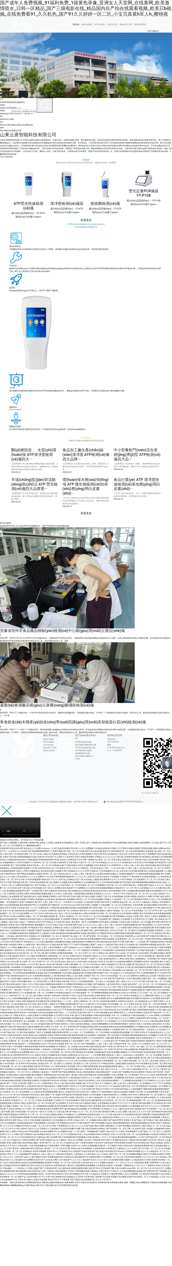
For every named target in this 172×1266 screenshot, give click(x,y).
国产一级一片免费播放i (157, 978)
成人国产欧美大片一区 (122, 1046)
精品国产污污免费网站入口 (78, 888)
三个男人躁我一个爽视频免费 (85, 1131)
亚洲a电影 (7, 1168)
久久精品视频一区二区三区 (109, 905)
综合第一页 (42, 1174)
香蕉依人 (92, 1080)
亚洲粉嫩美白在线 (83, 1137)
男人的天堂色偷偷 (21, 1095)
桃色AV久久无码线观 (151, 998)
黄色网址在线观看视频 (78, 908)
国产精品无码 (10, 1027)
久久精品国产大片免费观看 (69, 970)
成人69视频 (78, 1140)
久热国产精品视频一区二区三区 (76, 964)
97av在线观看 (18, 1078)
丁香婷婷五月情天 (33, 922)
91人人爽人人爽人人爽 (78, 874)
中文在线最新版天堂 (90, 882)
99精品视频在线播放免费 (40, 894)
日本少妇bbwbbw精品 (119, 1089)
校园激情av (4, 868)
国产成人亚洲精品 (66, 879)
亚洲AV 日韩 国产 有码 (46, 995)
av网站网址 (109, 1126)
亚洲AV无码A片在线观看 (80, 956)
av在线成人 (88, 879)
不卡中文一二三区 (117, 1069)
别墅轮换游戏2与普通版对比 (83, 942)
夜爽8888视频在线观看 (152, 987)
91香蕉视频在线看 (81, 1171)
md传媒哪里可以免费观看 (21, 967)
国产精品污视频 (88, 896)
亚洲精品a (27, 1151)
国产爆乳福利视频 (142, 1103)
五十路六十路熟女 (96, 953)
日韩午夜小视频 (24, 1179)
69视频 (131, 1092)
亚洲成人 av (163, 1001)
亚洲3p (138, 854)
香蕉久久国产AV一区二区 (83, 862)
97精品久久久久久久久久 (105, 857)
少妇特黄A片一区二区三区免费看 (147, 1055)
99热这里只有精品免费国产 (99, 1075)
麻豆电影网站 (21, 1171)
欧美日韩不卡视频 (87, 1092)
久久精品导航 (66, 894)
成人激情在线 (64, 1168)
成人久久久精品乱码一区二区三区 (155, 1151)
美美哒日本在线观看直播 (143, 928)
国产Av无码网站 (59, 1103)
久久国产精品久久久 (92, 1154)
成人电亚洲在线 (18, 911)
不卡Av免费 (36, 1029)
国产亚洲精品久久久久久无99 (76, 871)
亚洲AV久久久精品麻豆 (49, 1129)
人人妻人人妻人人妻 (133, 868)
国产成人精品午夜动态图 (102, 1151)
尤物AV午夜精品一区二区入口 (118, 911)
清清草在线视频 (39, 1151)
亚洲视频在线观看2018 (16, 891)
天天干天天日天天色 (34, 987)
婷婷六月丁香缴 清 (12, 1015)
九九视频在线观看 (132, 1058)
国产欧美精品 (144, 857)
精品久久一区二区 (154, 1126)
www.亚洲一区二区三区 (137, 1168)
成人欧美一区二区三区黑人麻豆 (108, 860)
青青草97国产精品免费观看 (63, 1072)
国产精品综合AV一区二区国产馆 (102, 1049)
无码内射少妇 (58, 1097)
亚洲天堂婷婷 (151, 1160)
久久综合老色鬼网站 (96, 911)
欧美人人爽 (145, 1066)
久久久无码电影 (109, 1021)
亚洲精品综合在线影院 (80, 891)
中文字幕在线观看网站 (47, 970)
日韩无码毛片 (73, 854)
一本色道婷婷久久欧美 (14, 902)
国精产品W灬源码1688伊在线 (96, 930)
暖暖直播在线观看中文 (55, 984)
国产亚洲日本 (17, 942)
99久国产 (150, 970)
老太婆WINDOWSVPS (19, 1055)
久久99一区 (164, 1177)
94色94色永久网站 (97, 964)
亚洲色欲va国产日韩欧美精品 (64, 865)
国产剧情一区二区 (104, 913)
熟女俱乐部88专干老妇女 (141, 1072)
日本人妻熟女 (35, 1055)
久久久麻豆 (120, 1131)
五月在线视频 (57, 1120)
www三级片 (151, 1078)
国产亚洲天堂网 (73, 896)
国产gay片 (24, 1157)
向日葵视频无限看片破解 (119, 1160)
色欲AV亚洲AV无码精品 (95, 1129)
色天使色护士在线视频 (109, 877)
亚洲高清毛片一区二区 (123, 888)
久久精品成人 (145, 902)
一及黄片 (75, 1001)
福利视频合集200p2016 (50, 959)
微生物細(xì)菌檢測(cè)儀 (85, 745)
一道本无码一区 (18, 990)
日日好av (46, 1114)
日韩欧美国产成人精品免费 (90, 851)
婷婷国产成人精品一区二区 (74, 936)
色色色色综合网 (47, 871)
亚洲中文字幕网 (57, 930)
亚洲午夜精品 (28, 1035)
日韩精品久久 (96, 950)
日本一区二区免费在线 (120, 1015)
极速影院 (8, 950)
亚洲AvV (3, 1154)
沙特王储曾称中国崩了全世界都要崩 (94, 1103)
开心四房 (58, 857)
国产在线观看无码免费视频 (148, 1117)
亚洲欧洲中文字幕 (64, 862)
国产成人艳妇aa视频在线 (127, 1049)
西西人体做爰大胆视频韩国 (152, 1129)
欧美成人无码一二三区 (106, 868)
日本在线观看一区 (10, 1063)
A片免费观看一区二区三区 (112, 1157)
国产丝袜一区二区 (70, 851)
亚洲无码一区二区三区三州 (117, 1100)
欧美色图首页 (136, 998)
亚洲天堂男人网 (77, 1163)
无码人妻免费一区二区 (121, 1075)
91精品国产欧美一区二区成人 (125, 1044)
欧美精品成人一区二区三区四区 (105, 947)
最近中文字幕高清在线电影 (55, 854)
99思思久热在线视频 (82, 1179)
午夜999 (98, 1021)
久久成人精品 (160, 1010)
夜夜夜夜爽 (93, 1066)
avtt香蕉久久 (153, 1097)
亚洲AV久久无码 (67, 1024)
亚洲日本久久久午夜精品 (57, 1151)
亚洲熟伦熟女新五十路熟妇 (124, 1140)
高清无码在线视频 (45, 1012)
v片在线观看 (12, 1052)
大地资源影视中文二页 (60, 1049)
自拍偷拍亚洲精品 (43, 1010)
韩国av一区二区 (32, 916)
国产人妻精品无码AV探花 (25, 919)
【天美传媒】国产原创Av (156, 959)
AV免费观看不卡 (132, 1131)
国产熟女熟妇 (125, 882)
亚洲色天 (105, 1174)
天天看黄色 (100, 1165)
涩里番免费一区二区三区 (51, 936)
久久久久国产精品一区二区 (66, 885)
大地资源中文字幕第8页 (97, 990)
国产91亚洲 (107, 1046)
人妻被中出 (53, 1004)
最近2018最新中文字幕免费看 (127, 1106)
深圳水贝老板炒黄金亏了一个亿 (148, 1038)
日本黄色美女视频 (17, 899)
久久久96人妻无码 (10, 1148)
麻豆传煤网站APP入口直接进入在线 (40, 933)
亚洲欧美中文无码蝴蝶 (159, 1027)
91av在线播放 (89, 1134)
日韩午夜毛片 (104, 1171)
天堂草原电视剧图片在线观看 (141, 851)
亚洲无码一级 (40, 1148)
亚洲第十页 (128, 1120)
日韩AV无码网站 (28, 1140)
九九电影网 (65, 919)
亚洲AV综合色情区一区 (127, 1001)
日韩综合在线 (62, 874)
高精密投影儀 (103, 1182)
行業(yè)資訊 (112, 24)
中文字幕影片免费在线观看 (128, 848)
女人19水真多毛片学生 (61, 868)
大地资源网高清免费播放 (84, 1165)
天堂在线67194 (52, 1123)
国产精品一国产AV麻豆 (143, 1120)
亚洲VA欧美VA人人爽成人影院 (116, 959)
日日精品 (104, 936)
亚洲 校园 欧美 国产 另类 (22, 882)
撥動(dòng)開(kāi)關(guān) (53, 1182)
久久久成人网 (45, 1097)
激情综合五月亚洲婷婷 (121, 913)
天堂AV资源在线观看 (132, 1157)
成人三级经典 (85, 1069)
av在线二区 (124, 953)
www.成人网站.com (54, 1160)
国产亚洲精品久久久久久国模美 (77, 947)
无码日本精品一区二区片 (10, 1024)
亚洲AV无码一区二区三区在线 (38, 1103)
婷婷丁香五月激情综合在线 (50, 891)
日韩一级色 (120, 981)
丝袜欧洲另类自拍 (60, 967)
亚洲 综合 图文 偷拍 (100, 1069)
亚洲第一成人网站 (159, 1063)
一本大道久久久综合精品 (104, 981)
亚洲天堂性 (82, 1012)
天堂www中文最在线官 (103, 1143)
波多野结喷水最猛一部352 (34, 1143)
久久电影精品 (153, 1177)
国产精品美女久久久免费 (30, 848)
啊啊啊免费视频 (101, 993)
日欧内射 (79, 1024)
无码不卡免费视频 (85, 865)
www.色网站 (154, 1015)
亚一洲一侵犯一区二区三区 (144, 1046)
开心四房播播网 (91, 922)
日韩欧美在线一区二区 (147, 1095)
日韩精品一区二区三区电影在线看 (36, 1024)
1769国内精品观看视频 (58, 908)
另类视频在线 (41, 1109)
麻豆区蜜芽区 (37, 1075)
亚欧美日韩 (83, 1080)
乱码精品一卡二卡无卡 (115, 1163)
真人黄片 (58, 913)
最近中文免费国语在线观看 (142, 930)
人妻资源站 (78, 1154)
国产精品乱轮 (23, 1058)
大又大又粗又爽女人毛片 (93, 1010)
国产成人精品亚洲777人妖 (56, 1069)
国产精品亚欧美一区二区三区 (144, 964)
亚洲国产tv (27, 862)
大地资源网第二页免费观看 (112, 1078)
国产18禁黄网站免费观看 (145, 945)
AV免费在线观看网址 (79, 1049)
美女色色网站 (89, 1035)
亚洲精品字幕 (43, 1001)
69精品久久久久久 (99, 956)
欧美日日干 (40, 1160)
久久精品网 (114, 1029)
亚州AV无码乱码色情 (27, 1063)
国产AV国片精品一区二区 (99, 908)
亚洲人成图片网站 (14, 1143)
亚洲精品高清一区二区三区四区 (42, 939)
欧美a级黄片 (74, 1100)
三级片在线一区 (9, 854)
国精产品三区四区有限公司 (29, 1177)
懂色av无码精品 (103, 1134)
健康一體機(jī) (130, 1182)
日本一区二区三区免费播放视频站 (128, 1154)
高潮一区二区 (126, 1029)
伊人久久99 (119, 879)
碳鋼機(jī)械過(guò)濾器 (20, 1185)
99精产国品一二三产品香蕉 (65, 1012)
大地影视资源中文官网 (102, 1148)
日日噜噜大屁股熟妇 (34, 899)
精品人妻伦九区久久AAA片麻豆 (74, 961)
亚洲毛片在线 (134, 1024)
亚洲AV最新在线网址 (30, 1080)
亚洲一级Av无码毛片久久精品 (43, 945)
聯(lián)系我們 (140, 24)
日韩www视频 (25, 1075)
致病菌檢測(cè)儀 (82, 753)
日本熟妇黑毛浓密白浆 (49, 1080)
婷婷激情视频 (149, 1052)
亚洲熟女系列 (60, 888)
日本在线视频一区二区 (116, 1004)
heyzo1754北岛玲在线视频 (52, 1044)
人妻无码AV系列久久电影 (116, 984)
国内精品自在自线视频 (65, 899)
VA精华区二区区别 (88, 868)
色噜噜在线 (60, 1177)
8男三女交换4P (134, 1129)
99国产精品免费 (146, 950)
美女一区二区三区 (114, 995)
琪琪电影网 (77, 1095)
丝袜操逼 (130, 1063)
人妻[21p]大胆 (123, 1109)
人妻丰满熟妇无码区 (38, 1157)
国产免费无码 (148, 1171)
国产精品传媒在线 (104, 942)
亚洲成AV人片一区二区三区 (148, 879)
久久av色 (56, 894)
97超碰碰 (73, 967)
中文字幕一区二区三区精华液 (63, 1027)
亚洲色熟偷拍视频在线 (140, 1123)
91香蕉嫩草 (125, 1035)
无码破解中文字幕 (155, 1035)
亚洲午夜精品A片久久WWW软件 (107, 865)
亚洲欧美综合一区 (67, 1007)
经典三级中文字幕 (39, 1004)
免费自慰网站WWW (60, 1032)
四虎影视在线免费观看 (25, 973)
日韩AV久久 (76, 1146)
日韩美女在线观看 (119, 1092)
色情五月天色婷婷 (126, 945)
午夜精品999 (140, 1018)
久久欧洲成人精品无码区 (151, 1024)
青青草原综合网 (42, 950)
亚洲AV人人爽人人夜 (113, 1083)
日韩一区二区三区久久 (160, 1044)
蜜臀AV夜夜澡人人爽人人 (112, 1055)
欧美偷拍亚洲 (19, 987)
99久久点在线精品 (141, 888)
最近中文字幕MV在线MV (153, 1154)
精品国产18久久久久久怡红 (143, 1075)
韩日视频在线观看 (47, 916)
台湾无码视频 (35, 888)
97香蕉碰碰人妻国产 (87, 945)
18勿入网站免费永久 (162, 1120)
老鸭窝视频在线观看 (145, 1010)
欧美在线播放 (39, 882)
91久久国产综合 (48, 1177)
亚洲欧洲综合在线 (50, 1058)
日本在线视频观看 (33, 879)
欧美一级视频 (25, 1018)
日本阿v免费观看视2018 (20, 1029)
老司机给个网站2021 (68, 1080)
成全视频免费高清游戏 (117, 990)
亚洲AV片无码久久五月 (71, 1086)
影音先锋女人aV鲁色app (135, 1078)
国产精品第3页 (160, 862)
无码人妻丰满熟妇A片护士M (76, 1174)
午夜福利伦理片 (51, 1168)
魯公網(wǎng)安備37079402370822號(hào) (123, 802)
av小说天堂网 (139, 936)
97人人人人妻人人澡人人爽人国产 (133, 1007)
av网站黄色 (72, 1055)
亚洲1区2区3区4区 (41, 1066)
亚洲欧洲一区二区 (16, 1041)
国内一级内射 (71, 1075)
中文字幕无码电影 (135, 1052)
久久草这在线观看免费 (56, 1038)
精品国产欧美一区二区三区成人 (30, 854)
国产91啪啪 (120, 1041)
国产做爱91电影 (149, 990)
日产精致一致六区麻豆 (155, 919)
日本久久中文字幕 (118, 1134)
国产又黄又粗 (23, 888)
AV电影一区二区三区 (13, 1151)
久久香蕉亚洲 (162, 877)
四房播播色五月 (32, 1097)
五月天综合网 (122, 1010)
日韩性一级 (30, 1109)
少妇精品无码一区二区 (46, 1063)
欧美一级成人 (19, 922)
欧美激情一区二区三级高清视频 (57, 1018)
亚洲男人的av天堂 (106, 1131)
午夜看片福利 (126, 928)
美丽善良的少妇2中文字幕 (71, 1123)
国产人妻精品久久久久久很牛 (125, 1148)
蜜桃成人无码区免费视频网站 (96, 1024)
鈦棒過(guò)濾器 (117, 1182)
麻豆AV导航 (154, 1007)
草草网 (126, 896)
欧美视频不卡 (58, 947)
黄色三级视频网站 (137, 959)
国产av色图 (69, 1097)
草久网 (112, 916)
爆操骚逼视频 (135, 1100)
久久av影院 (35, 1092)
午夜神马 (69, 1165)
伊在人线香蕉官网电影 (24, 925)
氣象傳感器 (69, 1182)
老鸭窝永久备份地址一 (41, 1072)
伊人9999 (68, 1120)
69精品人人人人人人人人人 (124, 1117)
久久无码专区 (68, 857)
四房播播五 (61, 950)
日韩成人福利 (107, 1154)
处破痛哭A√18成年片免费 (156, 1041)
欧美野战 (9, 1069)
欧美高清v (22, 1012)
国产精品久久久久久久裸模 (122, 1018)
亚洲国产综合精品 (42, 930)
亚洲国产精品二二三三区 (60, 1001)
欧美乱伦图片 (102, 1120)
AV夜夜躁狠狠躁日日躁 (26, 857)
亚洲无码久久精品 (138, 1126)
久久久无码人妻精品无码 (102, 1117)
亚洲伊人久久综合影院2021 (93, 1038)
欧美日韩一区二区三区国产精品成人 (121, 885)
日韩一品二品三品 (149, 1100)
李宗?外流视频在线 (143, 1063)
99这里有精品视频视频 (27, 1174)
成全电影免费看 (150, 905)
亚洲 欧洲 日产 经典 (130, 860)
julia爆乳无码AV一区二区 (45, 874)
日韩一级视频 (88, 860)
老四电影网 (49, 1041)
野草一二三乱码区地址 (104, 1041)
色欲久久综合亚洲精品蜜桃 (48, 919)
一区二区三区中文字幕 (46, 1126)
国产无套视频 (161, 1171)
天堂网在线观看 (83, 1007)
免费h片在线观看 (99, 998)
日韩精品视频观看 (115, 956)
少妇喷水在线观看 (39, 1179)
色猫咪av (94, 1171)
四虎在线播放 (160, 928)
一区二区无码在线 (116, 936)
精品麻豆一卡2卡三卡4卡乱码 (104, 1137)
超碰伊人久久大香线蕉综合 (124, 973)
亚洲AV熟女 (127, 905)
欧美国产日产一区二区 (100, 1018)
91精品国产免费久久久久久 (29, 1083)
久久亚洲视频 (26, 993)
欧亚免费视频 (23, 1052)
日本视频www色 (142, 1027)
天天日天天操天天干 (156, 1168)
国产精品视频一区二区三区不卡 (95, 1086)
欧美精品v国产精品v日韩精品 (150, 1143)
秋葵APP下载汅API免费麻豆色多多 (97, 1123)
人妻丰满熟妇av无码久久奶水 (87, 1058)
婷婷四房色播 (77, 1035)
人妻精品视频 (120, 1063)
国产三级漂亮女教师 (84, 1143)
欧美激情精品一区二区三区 (127, 939)
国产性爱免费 (144, 1114)
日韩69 (3, 1046)
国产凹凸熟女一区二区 (44, 885)
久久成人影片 (164, 1163)
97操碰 (41, 1069)
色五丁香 (79, 879)
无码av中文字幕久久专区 (91, 970)
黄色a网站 (20, 1038)
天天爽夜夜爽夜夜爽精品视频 (147, 874)
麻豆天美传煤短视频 (158, 1146)
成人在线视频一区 (31, 1021)
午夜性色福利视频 (30, 1046)
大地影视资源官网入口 (110, 1095)
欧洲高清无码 (59, 978)
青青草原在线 (110, 1010)
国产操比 (132, 1010)
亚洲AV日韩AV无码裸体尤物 (59, 1035)
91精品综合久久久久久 (82, 987)
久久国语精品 (74, 928)
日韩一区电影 (145, 939)
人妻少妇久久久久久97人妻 (138, 1112)
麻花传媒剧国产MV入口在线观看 (33, 905)
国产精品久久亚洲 (28, 1126)
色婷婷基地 (120, 950)
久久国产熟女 (162, 1078)
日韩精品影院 (32, 860)
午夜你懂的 (32, 1012)
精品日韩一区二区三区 (129, 902)
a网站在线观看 (89, 913)
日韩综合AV (69, 1157)
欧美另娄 (66, 981)
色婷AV (53, 950)
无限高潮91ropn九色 (74, 930)
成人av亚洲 (151, 976)
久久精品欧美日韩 (32, 1086)
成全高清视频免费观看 (107, 1066)
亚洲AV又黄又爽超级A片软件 (80, 1106)
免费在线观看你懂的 (79, 1168)
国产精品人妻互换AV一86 (73, 922)
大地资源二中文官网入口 (35, 1078)
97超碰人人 (108, 899)
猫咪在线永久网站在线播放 (28, 1027)
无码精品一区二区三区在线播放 (16, 1092)
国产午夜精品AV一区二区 (99, 1097)
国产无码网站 (50, 953)
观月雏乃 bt (51, 1117)
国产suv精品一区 (73, 998)
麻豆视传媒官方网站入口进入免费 (68, 976)
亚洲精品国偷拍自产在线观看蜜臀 (31, 1123)
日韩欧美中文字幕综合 (31, 978)
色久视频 (6, 1106)
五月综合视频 (100, 1004)
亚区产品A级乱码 (110, 854)
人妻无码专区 (19, 950)
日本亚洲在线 (141, 1086)
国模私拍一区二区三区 (144, 933)
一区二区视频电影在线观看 (42, 1106)
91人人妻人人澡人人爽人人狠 (105, 925)
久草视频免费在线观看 (135, 891)
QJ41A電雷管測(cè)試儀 (67, 1185)
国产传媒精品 (99, 984)
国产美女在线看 (87, 995)
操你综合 (89, 1163)
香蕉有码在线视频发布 (48, 1046)
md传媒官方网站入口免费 (19, 945)
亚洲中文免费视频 (89, 1146)
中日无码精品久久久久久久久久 (108, 862)
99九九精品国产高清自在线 (79, 1151)
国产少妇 (163, 911)
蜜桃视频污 (39, 925)
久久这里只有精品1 (157, 894)
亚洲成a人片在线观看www (114, 970)
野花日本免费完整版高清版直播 (120, 933)
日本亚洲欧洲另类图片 (118, 1024)
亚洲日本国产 (156, 1123)
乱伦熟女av (86, 998)
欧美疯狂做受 (32, 1089)
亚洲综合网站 (12, 1075)
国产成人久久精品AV (85, 1004)
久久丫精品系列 (57, 1154)
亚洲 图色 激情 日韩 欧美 (103, 1106)
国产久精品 (45, 1027)
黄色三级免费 (96, 1177)
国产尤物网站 (114, 919)
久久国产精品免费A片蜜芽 (136, 978)
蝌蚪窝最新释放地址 (138, 1035)
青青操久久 (20, 1109)
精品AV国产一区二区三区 (138, 984)
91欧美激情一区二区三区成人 (102, 967)
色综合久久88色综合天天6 (71, 860)
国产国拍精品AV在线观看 (82, 1052)
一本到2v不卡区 (118, 894)
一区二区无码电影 (102, 1032)
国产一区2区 (12, 1083)
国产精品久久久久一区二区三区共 (83, 1112)
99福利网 (129, 936)
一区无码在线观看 (158, 1004)
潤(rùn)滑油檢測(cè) (18, 1182)
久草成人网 (97, 854)
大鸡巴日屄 (122, 854)
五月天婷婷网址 (94, 1109)
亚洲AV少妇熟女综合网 (16, 1089)
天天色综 (125, 987)
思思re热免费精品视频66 (116, 1052)
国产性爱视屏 (152, 942)
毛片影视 (106, 1177)
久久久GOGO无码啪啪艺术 (128, 1021)
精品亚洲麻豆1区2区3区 (146, 1140)
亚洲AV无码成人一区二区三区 (38, 865)
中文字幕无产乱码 (61, 1015)
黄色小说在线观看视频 (9, 905)
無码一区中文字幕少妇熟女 (34, 984)
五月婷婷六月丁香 (60, 1100)
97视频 (17, 1126)
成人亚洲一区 (144, 1004)
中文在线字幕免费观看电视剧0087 (60, 877)
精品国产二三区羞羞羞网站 (29, 1044)
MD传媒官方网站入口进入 (145, 899)
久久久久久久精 (146, 1021)
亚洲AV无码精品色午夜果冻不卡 (16, 1114)
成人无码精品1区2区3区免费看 (13, 1165)
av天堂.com (83, 1055)
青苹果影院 (66, 1095)
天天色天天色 (72, 1103)
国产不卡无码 (93, 1012)
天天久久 (75, 868)
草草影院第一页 (132, 950)
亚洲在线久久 (29, 942)
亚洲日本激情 (19, 964)
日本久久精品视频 (133, 1069)
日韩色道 (21, 908)
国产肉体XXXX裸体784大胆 (65, 848)
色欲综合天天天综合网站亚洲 (125, 1114)
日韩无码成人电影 (36, 1095)
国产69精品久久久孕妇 (52, 922)
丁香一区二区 (36, 1114)
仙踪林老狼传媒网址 (108, 1001)
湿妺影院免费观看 (141, 1146)
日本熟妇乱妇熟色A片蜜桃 (105, 848)
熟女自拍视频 (97, 899)
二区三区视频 (145, 922)
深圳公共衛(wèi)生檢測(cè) (86, 1182)
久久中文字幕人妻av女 (35, 964)
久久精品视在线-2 (137, 1160)
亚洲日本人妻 (35, 1058)
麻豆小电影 (37, 896)
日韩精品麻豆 (53, 1146)
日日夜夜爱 (125, 919)
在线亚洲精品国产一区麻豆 (106, 1072)
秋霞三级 (66, 891)
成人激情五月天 (112, 953)
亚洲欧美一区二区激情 (68, 1046)
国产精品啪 (57, 964)
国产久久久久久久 (134, 908)
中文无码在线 (157, 1103)
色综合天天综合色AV (44, 1165)
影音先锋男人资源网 (89, 905)
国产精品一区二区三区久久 (151, 1131)
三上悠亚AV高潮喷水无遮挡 (137, 1012)
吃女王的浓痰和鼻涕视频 (107, 1080)
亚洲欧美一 (102, 1146)
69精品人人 (23, 939)
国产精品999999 (116, 1120)
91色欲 (106, 1089)
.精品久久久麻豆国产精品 (107, 945)
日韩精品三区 (34, 936)
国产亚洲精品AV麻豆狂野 (86, 1027)
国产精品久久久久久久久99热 (53, 998)
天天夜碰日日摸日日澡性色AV (120, 1146)
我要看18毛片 (119, 1012)
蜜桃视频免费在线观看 (9, 1018)
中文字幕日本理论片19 (140, 1032)
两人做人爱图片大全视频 (56, 882)
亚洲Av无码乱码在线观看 (35, 1038)
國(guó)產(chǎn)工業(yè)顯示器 (44, 1185)
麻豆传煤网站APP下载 (57, 1109)
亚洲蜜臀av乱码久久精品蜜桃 (146, 961)
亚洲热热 (163, 1134)
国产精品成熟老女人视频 (51, 1086)
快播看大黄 (80, 1083)
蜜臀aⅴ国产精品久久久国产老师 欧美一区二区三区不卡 (65, 1029)
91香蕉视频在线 (68, 1137)
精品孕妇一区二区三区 (123, 899)
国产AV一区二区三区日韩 (49, 961)
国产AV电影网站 (74, 1038)
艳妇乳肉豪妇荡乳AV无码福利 (158, 865)
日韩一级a (143, 916)
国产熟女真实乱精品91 (12, 984)
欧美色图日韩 (18, 1086)
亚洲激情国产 (108, 950)
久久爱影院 (114, 902)
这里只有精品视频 (17, 1112)
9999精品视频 (146, 848)
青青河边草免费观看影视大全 (93, 1100)
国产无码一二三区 (85, 978)
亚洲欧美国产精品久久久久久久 (151, 885)
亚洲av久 (161, 1095)
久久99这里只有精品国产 (149, 1174)
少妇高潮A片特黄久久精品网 (22, 930)
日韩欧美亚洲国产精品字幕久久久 (22, 970)
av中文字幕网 (83, 967)
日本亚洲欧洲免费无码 (137, 871)
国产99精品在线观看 (25, 874)
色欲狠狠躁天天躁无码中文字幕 (59, 1078)
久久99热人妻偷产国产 (34, 1168)
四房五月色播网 (48, 1055)
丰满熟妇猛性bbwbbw (16, 860)
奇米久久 (11, 1154)
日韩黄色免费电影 (158, 1114)
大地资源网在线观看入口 (42, 976)
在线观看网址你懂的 (62, 942)
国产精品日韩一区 (153, 1137)
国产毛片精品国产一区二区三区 (156, 1109)
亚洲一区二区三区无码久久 (31, 1007)
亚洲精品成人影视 (60, 928)
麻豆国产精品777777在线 (67, 945)
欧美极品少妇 (71, 978)
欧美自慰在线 (96, 891)
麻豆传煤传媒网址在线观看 (15, 928)
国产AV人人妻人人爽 (43, 902)
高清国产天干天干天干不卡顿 (122, 1103)
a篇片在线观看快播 (66, 1058)
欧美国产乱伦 (131, 1143)
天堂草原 (134, 922)
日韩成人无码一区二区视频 (84, 1120)
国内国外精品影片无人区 (21, 976)
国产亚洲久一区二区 (132, 956)
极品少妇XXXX (160, 970)
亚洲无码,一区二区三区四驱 (44, 862)
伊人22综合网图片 (76, 1041)
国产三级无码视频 (17, 865)
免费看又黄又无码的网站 (142, 913)
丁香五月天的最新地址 (72, 913)
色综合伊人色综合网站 (139, 953)
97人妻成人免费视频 (157, 916)
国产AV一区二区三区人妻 (33, 953)
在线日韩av (49, 913)
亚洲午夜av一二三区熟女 (135, 942)
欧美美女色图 (10, 1120)
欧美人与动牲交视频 (29, 1015)
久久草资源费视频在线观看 (131, 1171)
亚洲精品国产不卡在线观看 (96, 919)
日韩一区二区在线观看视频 (137, 1134)
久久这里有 (42, 911)
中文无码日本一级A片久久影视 (39, 1112)
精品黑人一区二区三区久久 (19, 1072)
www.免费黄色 (29, 1160)
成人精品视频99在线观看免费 (143, 967)
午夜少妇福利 (120, 1168)
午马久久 (57, 902)
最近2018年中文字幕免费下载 (101, 1168)
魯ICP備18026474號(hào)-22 (85, 802)
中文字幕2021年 (138, 919)
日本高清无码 (21, 877)
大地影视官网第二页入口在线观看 (124, 1174)
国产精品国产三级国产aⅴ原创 (90, 959)
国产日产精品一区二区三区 (149, 1148)
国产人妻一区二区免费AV (43, 993)
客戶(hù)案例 (99, 24)
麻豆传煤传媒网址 (27, 1032)
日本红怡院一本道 (25, 1146)
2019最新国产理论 (35, 928)
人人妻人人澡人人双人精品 (133, 865)
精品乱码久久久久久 (49, 879)
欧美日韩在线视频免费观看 (101, 888)
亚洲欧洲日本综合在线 (9, 848)
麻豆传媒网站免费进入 (109, 874)
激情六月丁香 (82, 1063)
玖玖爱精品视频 (20, 1069)
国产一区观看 (32, 891)
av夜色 (5, 857)
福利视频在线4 (106, 1012)
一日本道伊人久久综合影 (17, 851)
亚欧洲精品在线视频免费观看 (67, 933)
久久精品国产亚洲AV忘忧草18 (96, 902)
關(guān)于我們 (126, 24)
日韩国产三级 (101, 896)
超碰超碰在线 (78, 973)
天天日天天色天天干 (94, 1083)
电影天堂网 (99, 1126)
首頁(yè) (75, 24)
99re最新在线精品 (157, 953)
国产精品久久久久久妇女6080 (78, 1089)
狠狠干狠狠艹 (12, 1049)
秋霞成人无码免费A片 (161, 902)
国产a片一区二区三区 (35, 990)
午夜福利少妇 (162, 976)
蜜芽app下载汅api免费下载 (49, 1137)
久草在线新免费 (69, 925)
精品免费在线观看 (161, 1021)
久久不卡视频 (99, 1163)
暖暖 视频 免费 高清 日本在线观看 (120, 1038)
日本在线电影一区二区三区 (118, 976)
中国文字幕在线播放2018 (26, 1001)
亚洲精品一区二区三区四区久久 (79, 916)
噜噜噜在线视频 (61, 1041)
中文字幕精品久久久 (151, 1080)
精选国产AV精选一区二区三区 (57, 1163)
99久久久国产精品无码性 (64, 1083)
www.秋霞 (165, 1174)
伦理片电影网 (85, 854)
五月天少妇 (159, 1049)
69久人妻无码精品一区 (132, 1083)
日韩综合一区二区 (82, 899)
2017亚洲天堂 (118, 978)
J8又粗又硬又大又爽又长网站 (48, 981)
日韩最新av (29, 902)
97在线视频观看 (55, 973)
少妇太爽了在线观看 (91, 1140)
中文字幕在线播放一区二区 (82, 993)
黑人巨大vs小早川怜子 (101, 1179)
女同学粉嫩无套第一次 (25, 981)
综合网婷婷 (165, 1015)
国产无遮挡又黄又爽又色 (156, 936)
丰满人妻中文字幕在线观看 (81, 1015)
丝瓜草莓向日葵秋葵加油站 (89, 1061)
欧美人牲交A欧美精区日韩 (114, 891)
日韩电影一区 (130, 879)
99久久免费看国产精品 (151, 854)
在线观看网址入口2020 (12, 862)
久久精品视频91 (136, 1089)
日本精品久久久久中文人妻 (66, 1061)
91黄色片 (115, 1171)
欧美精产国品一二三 (111, 928)
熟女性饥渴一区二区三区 (153, 868)
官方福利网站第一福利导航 (152, 956)
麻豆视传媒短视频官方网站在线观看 (99, 939)
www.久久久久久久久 (54, 990)
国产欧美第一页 (92, 936)
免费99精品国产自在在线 (54, 1075)
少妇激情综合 (69, 1143)
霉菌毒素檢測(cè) (34, 1182)
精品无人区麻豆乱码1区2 (68, 1092)
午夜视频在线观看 (16, 933)
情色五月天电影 (46, 1021)
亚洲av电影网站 (74, 882)
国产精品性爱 (26, 896)
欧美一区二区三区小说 (74, 1044)
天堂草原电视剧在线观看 (18, 1117)
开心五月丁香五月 (118, 908)
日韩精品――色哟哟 (51, 1007)
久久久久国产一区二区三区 (148, 993)
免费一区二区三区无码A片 (122, 1097)
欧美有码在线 (59, 1165)
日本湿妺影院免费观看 (42, 967)
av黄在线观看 (27, 1066)
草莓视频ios (121, 916)
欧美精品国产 (31, 911)
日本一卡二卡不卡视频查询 (78, 950)
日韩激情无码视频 (132, 1151)
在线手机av (128, 1055)
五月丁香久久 (48, 888)
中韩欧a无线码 (107, 1063)
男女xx (20, 1120)
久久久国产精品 (86, 1126)
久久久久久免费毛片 (36, 877)
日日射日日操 (124, 922)
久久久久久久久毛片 (150, 1157)
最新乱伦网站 (57, 1114)
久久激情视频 (22, 1154)
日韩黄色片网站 (18, 1103)
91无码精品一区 (154, 1086)
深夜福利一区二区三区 (135, 970)
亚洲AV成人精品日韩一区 (58, 911)
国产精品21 (97, 1089)
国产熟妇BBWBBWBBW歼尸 (40, 851)
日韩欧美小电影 (77, 919)
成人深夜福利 (40, 1035)
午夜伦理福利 (119, 1143)
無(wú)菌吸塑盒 (142, 1182)
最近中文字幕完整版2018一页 (115, 851)
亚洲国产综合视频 (118, 1177)
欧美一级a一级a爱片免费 (91, 928)
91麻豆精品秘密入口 (139, 1015)
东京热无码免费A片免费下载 (72, 1129)
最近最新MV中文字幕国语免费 (87, 1157)
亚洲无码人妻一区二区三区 (137, 894)
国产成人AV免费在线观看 (127, 857)
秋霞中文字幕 (118, 942)
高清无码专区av (44, 868)
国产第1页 (4, 916)
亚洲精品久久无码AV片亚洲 (77, 1177)
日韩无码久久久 (81, 1097)
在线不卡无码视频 (14, 1046)
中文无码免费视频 (115, 896)
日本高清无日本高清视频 (143, 862)
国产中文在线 (34, 998)
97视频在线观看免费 (67, 1004)
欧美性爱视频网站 (126, 1027)
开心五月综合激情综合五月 (26, 1137)
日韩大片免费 (81, 1066)
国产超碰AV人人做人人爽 (39, 1154)
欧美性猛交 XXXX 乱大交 (98, 961)
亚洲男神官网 (161, 1075)
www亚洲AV (49, 899)
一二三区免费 (94, 1055)
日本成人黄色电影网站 (85, 1072)
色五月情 (120, 868)
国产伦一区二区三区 (54, 1143)
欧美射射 (6, 1100)
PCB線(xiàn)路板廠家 (159, 1182)
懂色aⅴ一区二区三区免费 (129, 1066)
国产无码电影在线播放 (99, 1029)
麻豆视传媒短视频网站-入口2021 (131, 1137)
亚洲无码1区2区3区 (45, 857)
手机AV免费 (138, 905)
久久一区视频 (50, 987)
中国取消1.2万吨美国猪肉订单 (102, 871)
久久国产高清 (47, 978)
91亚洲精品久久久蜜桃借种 (75, 1114)
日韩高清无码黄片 (14, 1035)
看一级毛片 (60, 916)
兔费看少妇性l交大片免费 (141, 896)
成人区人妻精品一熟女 (62, 1140)
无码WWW (153, 1163)
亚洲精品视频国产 (126, 874)
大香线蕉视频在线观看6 (83, 894)
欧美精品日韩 (41, 973)
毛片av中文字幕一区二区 (120, 930)
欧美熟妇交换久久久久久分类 (99, 1114)
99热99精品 (156, 939)
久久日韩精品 (144, 1044)
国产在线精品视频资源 (128, 925)
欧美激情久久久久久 (102, 894)
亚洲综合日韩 (160, 933)
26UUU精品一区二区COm (60, 1052)
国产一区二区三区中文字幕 (58, 1148)
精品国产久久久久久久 (72, 1160)
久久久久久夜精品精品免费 (137, 1163)
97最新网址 (61, 1117)
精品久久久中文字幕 (102, 978)
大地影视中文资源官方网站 (18, 894)
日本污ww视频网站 (8, 1123)
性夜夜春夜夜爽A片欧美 (49, 860)
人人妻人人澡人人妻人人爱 (40, 947)
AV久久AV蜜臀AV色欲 (63, 1131)
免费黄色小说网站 (137, 976)
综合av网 (14, 961)
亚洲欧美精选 (100, 995)
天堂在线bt (67, 973)
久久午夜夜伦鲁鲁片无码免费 (62, 1066)
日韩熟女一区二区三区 (20, 1106)
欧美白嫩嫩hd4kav (20, 947)
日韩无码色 (30, 950)
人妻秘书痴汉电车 (26, 1148)
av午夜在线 (131, 993)
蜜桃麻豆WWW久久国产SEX (54, 896)
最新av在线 (113, 1027)
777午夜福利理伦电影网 (72, 1010)
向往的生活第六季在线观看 (27, 1131)
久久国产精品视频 (122, 1126)
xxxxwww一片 (47, 848)
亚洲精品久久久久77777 (153, 1083)
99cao (48, 964)
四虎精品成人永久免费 (147, 1001)
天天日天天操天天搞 (53, 925)
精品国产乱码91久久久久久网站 (87, 1078)
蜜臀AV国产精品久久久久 (155, 995)
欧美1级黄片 (106, 1140)
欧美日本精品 (61, 1055)
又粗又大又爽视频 (43, 1032)
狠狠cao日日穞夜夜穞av (84, 1021)
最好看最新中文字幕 (151, 908)
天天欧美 (10, 1109)
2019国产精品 (158, 896)
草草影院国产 (29, 1010)
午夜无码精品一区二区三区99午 (145, 911)
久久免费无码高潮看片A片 (23, 885)
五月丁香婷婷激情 (103, 1092)
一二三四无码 (18, 1168)
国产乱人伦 (94, 874)
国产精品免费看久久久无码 (150, 925)
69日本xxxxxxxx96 (72, 905)
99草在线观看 (136, 987)
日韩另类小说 (151, 981)
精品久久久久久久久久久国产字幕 (107, 987)
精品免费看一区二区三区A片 (32, 913)
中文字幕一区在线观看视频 (146, 1092)
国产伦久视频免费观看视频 (118, 998)
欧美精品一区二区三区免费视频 (92, 885)
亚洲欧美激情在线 (55, 1157)
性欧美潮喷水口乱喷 (117, 993)
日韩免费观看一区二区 (111, 1061)
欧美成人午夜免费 (113, 1165)
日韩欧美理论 (47, 1083)
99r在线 (12, 857)
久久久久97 (8, 1095)
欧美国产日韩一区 (104, 973)
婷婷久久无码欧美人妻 (66, 1063)
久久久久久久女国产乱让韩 (87, 877)
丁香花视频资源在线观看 (29, 1049)
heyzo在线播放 (39, 1134)
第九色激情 (103, 1027)
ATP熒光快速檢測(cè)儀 (85, 748)
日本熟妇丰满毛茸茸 (78, 911)
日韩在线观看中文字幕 (63, 1171)
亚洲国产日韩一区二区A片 (95, 976)
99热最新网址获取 (146, 1049)
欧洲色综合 (127, 862)
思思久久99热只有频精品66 (27, 871)
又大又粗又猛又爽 (60, 1112)
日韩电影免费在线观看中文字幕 (23, 868)
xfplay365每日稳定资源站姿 (90, 1046)
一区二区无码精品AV (158, 984)
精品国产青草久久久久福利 (23, 956)
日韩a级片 (59, 871)
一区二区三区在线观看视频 (75, 990)
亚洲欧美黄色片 (13, 993)
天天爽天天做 (132, 1004)
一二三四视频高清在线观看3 (130, 1080)
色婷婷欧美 (46, 1120)
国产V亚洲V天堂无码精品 (43, 1061)
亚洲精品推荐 (90, 973)
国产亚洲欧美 (26, 1134)
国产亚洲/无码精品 (44, 1140)
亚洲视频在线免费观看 (81, 1018)
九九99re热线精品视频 (109, 882)
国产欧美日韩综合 (55, 1174)
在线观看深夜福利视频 (120, 1032)
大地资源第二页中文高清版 (107, 1035)
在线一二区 (89, 1041)
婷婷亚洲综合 (15, 1163)
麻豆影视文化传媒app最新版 (144, 877)
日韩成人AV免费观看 (128, 947)
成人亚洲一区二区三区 (28, 961)
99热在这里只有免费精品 (81, 1148)
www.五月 (56, 1010)
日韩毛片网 (82, 1075)
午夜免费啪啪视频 (19, 998)
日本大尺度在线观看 (32, 1120)
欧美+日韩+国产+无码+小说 (68, 995)
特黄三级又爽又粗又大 (34, 1041)
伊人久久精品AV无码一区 (28, 959)
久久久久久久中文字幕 (135, 981)
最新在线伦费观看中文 (103, 879)
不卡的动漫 (115, 1086)
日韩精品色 (32, 1069)
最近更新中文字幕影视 (96, 933)
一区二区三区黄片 (80, 953)
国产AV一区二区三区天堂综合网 (69, 939)
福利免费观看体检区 (121, 1123)
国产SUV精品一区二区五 (116, 1129)
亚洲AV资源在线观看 (101, 1015)
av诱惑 (11, 925)
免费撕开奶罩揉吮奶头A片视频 (79, 984)
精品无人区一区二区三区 (56, 1134)
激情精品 (48, 928)
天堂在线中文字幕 (122, 967)
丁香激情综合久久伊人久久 (68, 1126)
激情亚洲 (160, 1052)
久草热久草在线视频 (43, 1100)
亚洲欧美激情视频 (64, 953)
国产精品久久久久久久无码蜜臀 (52, 1089)
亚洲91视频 (57, 851)
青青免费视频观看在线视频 (143, 882)
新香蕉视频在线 (40, 1146)
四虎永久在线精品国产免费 (112, 1058)
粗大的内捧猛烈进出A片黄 (11, 953)
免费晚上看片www (129, 1095)
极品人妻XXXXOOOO (19, 936)
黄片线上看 (145, 1058)
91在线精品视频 (135, 990)
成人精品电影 (96, 1007)
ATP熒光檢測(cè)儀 (83, 742)
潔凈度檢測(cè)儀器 (83, 750)
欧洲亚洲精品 (73, 1069)
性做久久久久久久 (84, 925)
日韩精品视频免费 (155, 871)
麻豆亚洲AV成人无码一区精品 (40, 1171)
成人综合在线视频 (101, 916)
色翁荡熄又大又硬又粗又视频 (119, 964)
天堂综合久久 (94, 1063)
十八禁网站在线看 (161, 950)
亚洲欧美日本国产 (64, 987)
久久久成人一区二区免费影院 (81, 1032)
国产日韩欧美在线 (68, 959)
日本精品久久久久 (109, 1109)
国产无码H (55, 1024)
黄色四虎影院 (138, 1029)
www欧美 (154, 1134)
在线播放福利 (100, 1052)
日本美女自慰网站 (17, 916)
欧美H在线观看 (61, 1106)
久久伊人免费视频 (85, 848)
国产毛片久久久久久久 (150, 1106)
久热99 (131, 854)
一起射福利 (45, 1049)
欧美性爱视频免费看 (162, 913)
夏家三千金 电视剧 (53, 1095)
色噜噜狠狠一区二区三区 (58, 956)
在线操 (83, 933)
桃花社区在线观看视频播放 (33, 1163)
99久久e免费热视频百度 (147, 973)
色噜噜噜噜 (164, 1007)
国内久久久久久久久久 (39, 1052)
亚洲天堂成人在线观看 (108, 922)
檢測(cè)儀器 (86, 24)
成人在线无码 (121, 871)
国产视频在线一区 (55, 905)
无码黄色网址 (41, 956)
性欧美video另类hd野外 (13, 1021)
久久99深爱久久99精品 (63, 1021)
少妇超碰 (18, 1160)
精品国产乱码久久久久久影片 (95, 1160)
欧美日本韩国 (10, 908)
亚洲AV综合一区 (127, 1086)
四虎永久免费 (132, 916)
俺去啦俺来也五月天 (22, 1004)
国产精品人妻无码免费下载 (151, 860)
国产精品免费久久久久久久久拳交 (17, 1061)
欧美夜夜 (158, 930)
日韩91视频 (65, 1146)
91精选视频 (89, 1044)
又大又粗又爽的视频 (44, 942)
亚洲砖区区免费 (140, 1097)
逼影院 (85, 1095)
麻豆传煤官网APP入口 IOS (14, 1097)
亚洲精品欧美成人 (75, 1134)
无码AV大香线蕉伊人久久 (133, 995)
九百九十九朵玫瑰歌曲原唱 (81, 981)
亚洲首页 (68, 1154)
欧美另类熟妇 (136, 1109)
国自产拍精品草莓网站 (84, 857)
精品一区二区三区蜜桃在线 (36, 908)
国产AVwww (119, 1151)
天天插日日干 (125, 877)
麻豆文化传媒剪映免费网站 (121, 961)
